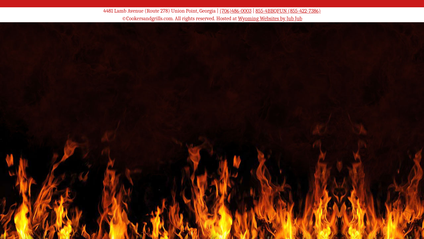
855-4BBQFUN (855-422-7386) (288, 11)
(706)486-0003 (235, 11)
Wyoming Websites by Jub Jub (270, 19)
